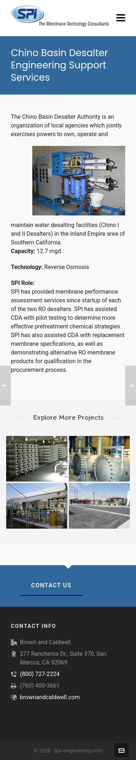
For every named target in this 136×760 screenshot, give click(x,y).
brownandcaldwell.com (50, 697)
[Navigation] (120, 18)
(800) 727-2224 (39, 674)
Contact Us (51, 585)
